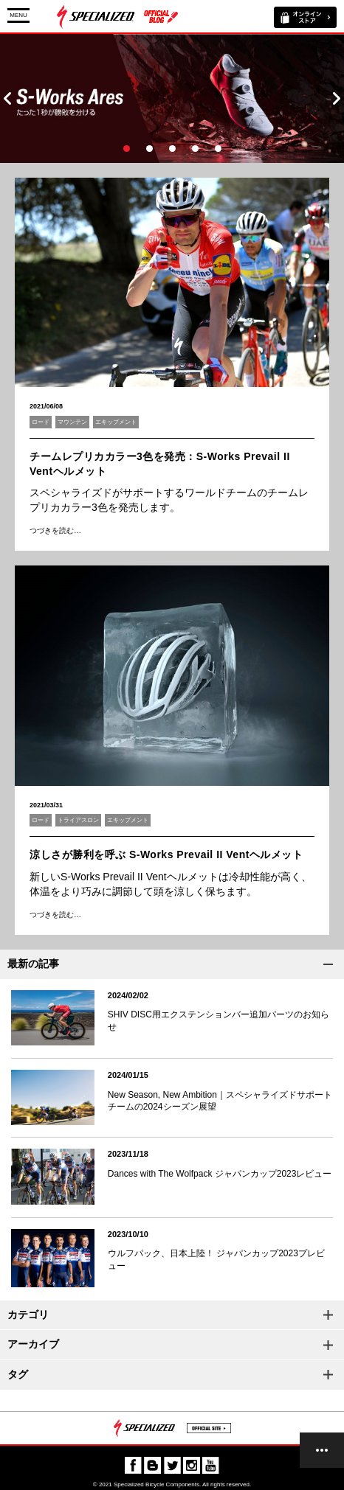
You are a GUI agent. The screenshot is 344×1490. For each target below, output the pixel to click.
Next (336, 98)
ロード (40, 422)
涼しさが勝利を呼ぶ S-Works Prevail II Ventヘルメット (166, 854)
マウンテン (72, 422)
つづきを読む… (55, 530)
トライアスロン (78, 820)
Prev (7, 98)
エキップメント (116, 422)
